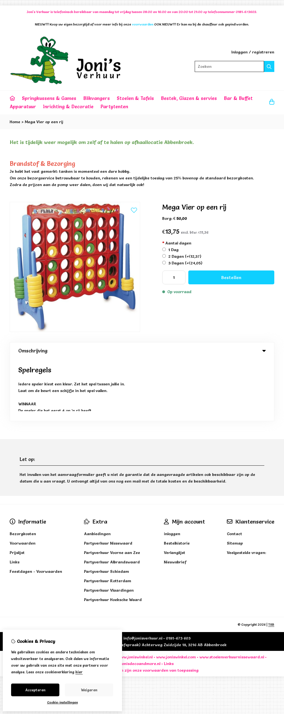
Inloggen (239, 52)
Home (15, 121)
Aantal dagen (176, 243)
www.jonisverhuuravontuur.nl (45, 595)
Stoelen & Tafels (135, 98)
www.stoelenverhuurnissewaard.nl (231, 595)
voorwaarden (155, 608)
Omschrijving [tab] (142, 351)
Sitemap (235, 481)
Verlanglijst (174, 490)
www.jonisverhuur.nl (94, 595)
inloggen (172, 472)
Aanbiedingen (97, 472)
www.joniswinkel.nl (135, 595)
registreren (263, 52)
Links (169, 601)
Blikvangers (96, 98)
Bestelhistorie (177, 481)
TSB (271, 563)
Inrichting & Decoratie (68, 106)
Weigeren (89, 690)
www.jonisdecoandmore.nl (135, 601)
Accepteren (35, 690)
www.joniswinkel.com (176, 595)
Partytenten (114, 106)
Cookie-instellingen (62, 702)
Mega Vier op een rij (44, 121)
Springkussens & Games (49, 98)
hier (79, 672)
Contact (234, 472)
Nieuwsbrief (175, 500)
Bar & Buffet (238, 98)
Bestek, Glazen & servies (189, 98)
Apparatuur (23, 106)
